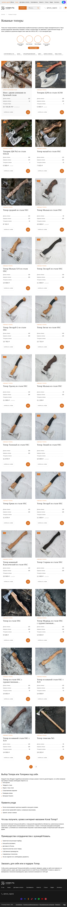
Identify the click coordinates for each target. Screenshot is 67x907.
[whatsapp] (38, 899)
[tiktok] (32, 899)
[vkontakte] (21, 899)
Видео (51, 2)
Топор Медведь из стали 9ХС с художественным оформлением (50, 622)
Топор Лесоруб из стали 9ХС (50, 269)
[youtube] (42, 899)
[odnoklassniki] (28, 899)
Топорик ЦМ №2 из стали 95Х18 (14, 152)
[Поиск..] (33, 8)
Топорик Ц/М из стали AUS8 (50, 93)
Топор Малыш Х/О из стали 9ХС (15, 270)
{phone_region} (9, 894)
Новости (41, 2)
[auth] (60, 8)
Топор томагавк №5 (45, 738)
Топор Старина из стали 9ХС (50, 562)
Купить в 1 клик (8, 112)
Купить (28, 112)
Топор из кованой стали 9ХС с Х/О (50, 680)
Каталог (22, 7)
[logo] (7, 8)
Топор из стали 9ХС (12, 621)
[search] (38, 8)
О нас (12, 2)
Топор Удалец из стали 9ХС (15, 386)
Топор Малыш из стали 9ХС (49, 210)
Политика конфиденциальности (31, 904)
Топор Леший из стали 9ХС (49, 445)
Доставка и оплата (24, 2)
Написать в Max (63, 2)
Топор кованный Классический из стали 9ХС (15, 563)
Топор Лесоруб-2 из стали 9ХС (14, 328)
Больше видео (33, 47)
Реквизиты (57, 904)
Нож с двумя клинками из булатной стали (14, 94)
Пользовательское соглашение (46, 904)
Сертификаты (34, 2)
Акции (16, 2)
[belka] (64, 904)
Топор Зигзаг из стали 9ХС (49, 327)
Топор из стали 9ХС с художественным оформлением (12, 680)
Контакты (56, 2)
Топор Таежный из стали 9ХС (16, 445)
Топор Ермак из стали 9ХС (15, 503)
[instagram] (45, 899)
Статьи (46, 2)
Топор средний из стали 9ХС (15, 210)
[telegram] (35, 899)
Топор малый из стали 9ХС (49, 151)
